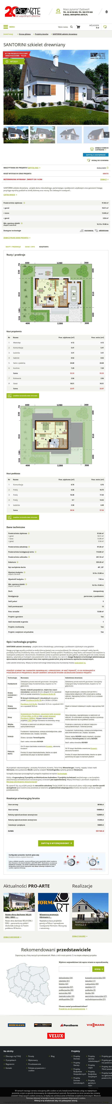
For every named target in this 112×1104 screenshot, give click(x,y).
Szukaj (97, 966)
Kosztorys (43, 247)
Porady (31, 1052)
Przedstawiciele (34, 1060)
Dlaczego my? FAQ (13, 1052)
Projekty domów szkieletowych (93, 1055)
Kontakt (9, 1064)
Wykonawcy (33, 1056)
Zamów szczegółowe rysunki (25, 396)
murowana (86, 230)
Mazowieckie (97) (66, 983)
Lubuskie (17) (90, 977)
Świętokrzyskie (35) (66, 992)
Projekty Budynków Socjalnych (92, 1070)
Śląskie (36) (89, 989)
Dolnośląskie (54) (66, 974)
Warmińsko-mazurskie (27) (96, 992)
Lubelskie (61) (64, 977)
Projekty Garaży (77, 1060)
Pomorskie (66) (65, 989)
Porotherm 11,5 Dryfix (29, 704)
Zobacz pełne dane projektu (16, 238)
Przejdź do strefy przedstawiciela (72, 1005)
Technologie (62, 773)
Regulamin (10, 1060)
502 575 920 (88, 12)
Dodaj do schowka (100, 160)
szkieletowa (101, 230)
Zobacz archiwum (11, 933)
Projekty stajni (91, 1062)
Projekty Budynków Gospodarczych (80, 1068)
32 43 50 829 (72, 12)
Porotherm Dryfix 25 (47, 694)
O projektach (11, 1056)
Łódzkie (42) (63, 980)
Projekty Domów (77, 1053)
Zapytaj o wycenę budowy (55, 843)
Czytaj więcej (9, 195)
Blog (53, 1052)
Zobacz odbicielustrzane (101, 149)
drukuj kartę (101, 168)
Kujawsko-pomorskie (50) (95, 974)
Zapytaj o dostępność (96, 155)
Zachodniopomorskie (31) (95, 995)
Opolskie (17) (90, 983)
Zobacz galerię (78, 933)
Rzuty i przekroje (13, 247)
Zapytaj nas (33, 168)
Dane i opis (30, 247)
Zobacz (103, 179)
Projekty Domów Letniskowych (79, 1077)
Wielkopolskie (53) (66, 995)
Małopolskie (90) (92, 980)
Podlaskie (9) (90, 986)
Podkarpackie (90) (66, 986)
